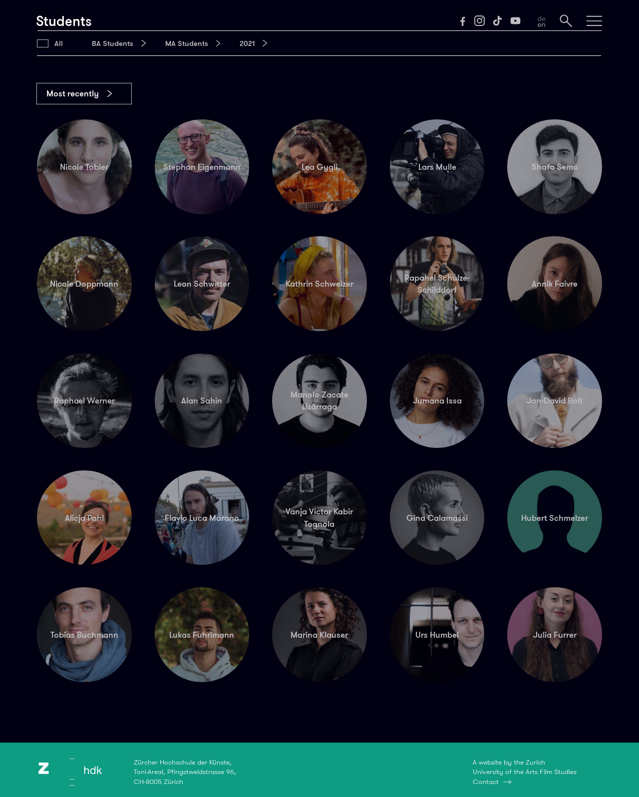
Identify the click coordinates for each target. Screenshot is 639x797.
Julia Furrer (555, 635)
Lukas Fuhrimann (201, 635)
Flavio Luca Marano (202, 518)
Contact (486, 782)
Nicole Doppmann (84, 284)
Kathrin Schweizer (319, 284)
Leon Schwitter (202, 284)
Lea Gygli (319, 167)
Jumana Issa (437, 400)
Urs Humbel (437, 635)
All (58, 43)
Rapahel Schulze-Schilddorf (437, 284)
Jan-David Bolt (555, 400)
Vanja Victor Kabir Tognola (319, 517)
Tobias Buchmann (84, 635)
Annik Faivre (555, 284)
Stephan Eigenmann (202, 167)
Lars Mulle (437, 167)
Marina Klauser (319, 635)
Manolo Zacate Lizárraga (319, 400)
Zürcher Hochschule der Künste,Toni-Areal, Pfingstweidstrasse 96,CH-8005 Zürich (185, 772)
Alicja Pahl (84, 518)
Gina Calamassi (437, 518)
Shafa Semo (555, 167)
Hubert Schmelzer (554, 518)
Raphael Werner (84, 400)
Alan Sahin (201, 400)
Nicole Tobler (84, 167)
